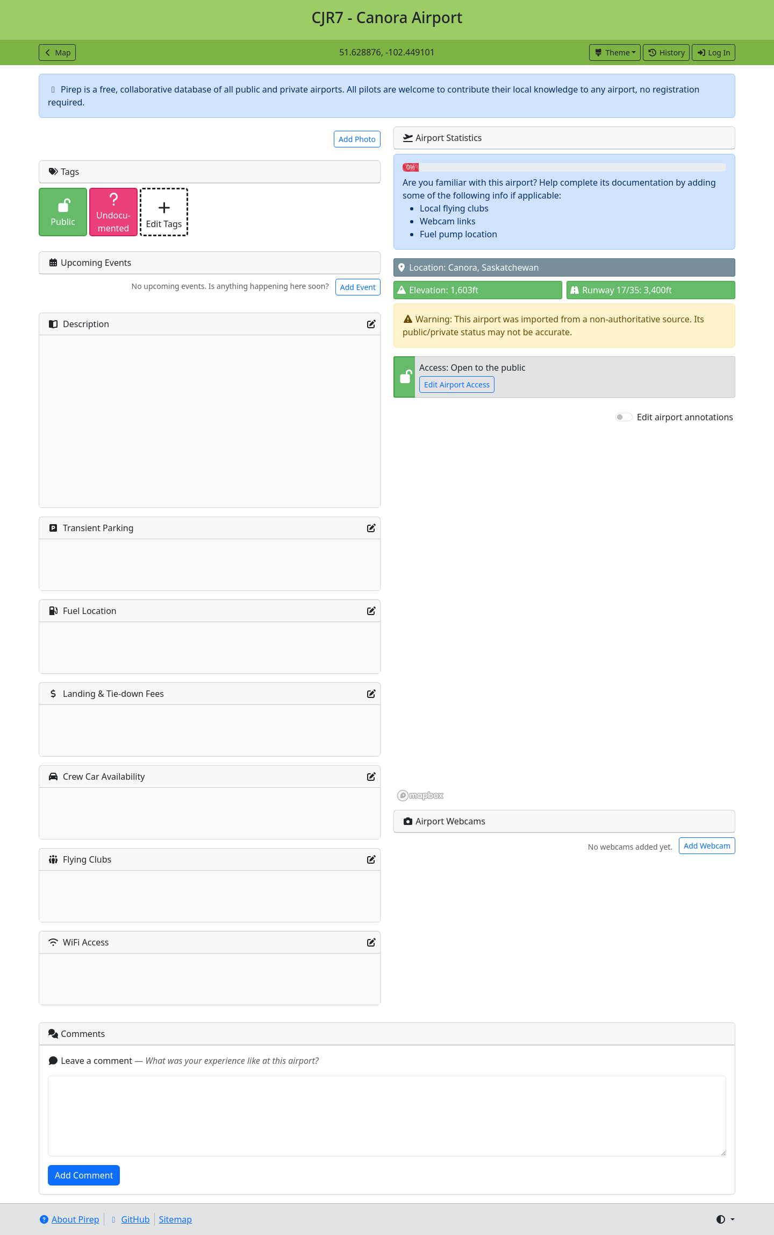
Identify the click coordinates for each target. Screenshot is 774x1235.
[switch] (624, 417)
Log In (713, 52)
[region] (564, 613)
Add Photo (357, 139)
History (666, 52)
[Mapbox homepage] (420, 795)
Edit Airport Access (457, 384)
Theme (612, 52)
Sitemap (175, 1219)
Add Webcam (707, 846)
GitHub (129, 1219)
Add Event (358, 287)
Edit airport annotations (685, 417)
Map (57, 52)
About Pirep (69, 1219)
